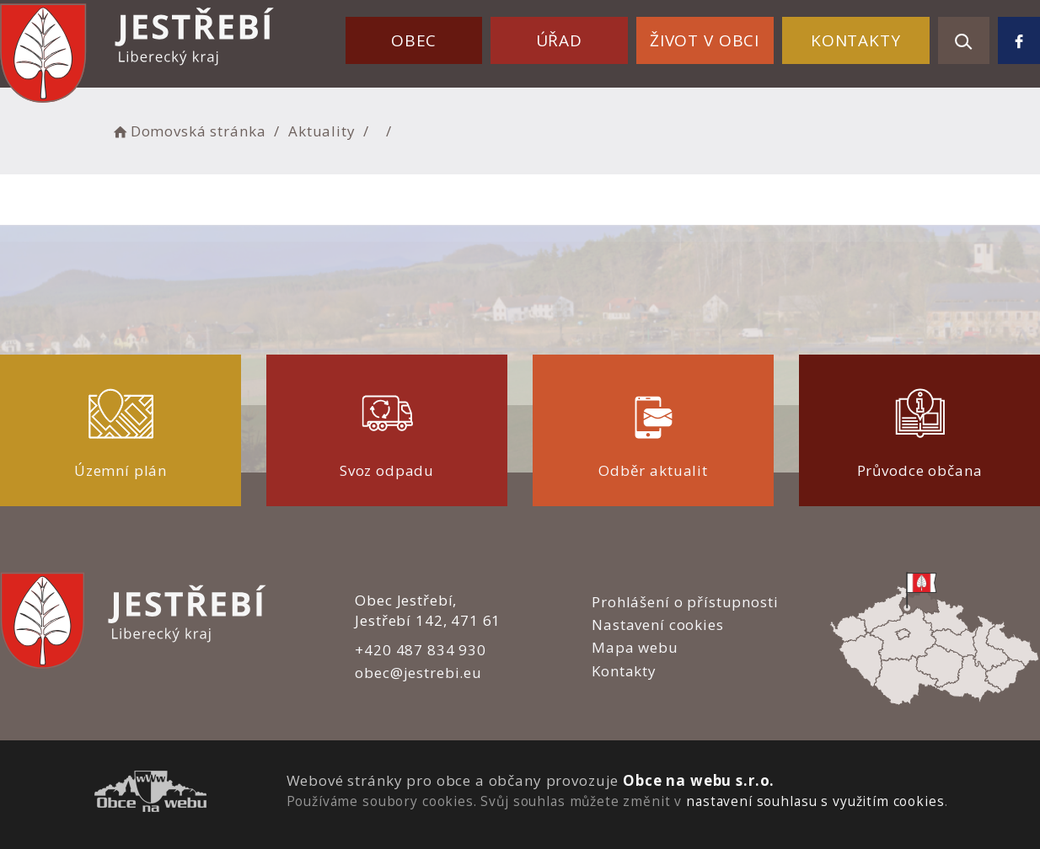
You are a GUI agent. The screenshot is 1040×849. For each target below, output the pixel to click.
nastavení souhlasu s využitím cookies (815, 801)
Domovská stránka (187, 131)
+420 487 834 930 (420, 649)
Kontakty (856, 40)
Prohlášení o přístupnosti (685, 601)
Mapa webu (635, 647)
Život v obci (704, 40)
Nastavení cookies (657, 624)
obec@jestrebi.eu (418, 672)
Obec (414, 40)
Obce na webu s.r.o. (699, 780)
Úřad (559, 40)
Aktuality (322, 131)
